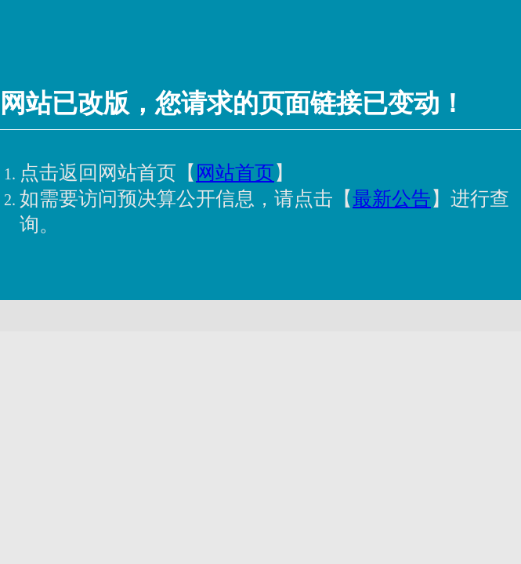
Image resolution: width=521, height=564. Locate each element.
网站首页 (235, 172)
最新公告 (392, 198)
